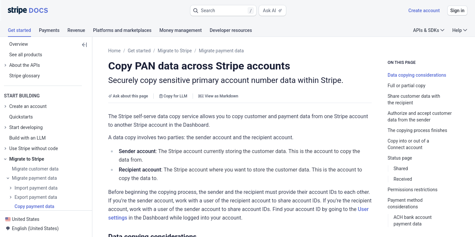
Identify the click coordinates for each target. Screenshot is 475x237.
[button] (223, 10)
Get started (139, 50)
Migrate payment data (221, 50)
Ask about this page (128, 96)
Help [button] (459, 30)
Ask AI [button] (272, 10)
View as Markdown (218, 96)
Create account (424, 10)
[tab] (23, 31)
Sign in (457, 10)
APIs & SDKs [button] (428, 30)
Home (114, 50)
